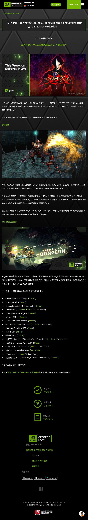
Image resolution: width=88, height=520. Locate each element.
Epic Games (36, 350)
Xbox (30, 309)
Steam (32, 298)
